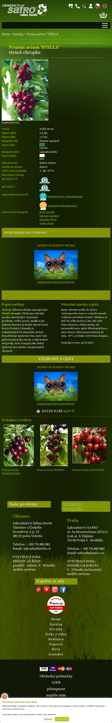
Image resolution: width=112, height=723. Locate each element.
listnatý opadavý (49, 216)
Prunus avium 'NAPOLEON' (88, 470)
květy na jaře (47, 212)
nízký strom (47, 223)
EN (104, 5)
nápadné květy (48, 219)
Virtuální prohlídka (74, 506)
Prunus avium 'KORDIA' (50, 470)
